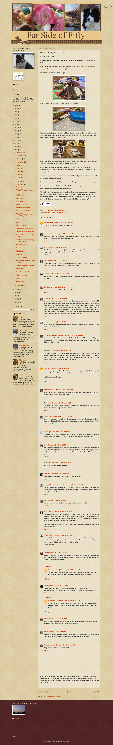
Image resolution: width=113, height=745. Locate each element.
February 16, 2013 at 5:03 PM (62, 511)
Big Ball (21, 375)
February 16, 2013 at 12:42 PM (56, 500)
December (20, 152)
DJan (45, 260)
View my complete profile (21, 90)
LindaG (46, 585)
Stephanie (47, 473)
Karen (46, 618)
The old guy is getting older (25, 231)
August (19, 165)
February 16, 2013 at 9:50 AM (63, 390)
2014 (16, 147)
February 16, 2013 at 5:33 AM (63, 222)
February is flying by (23, 207)
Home (69, 692)
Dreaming (47, 274)
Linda (46, 552)
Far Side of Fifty (53, 570)
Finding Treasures (22, 204)
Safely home (23, 330)
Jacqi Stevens (48, 511)
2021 (16, 124)
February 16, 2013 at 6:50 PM (57, 552)
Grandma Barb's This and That (54, 335)
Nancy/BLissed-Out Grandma (53, 485)
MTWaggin (47, 432)
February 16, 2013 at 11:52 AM (61, 462)
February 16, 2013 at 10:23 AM (62, 416)
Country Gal (48, 416)
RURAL (46, 368)
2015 (16, 143)
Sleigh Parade (20, 195)
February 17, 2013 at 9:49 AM (57, 632)
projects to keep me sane (58, 212)
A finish (21, 317)
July (18, 168)
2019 (16, 131)
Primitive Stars (49, 234)
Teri (45, 247)
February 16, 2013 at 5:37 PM (62, 535)
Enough (18, 248)
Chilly (18, 278)
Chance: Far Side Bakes (23, 211)
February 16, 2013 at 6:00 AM (63, 234)
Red (45, 500)
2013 (16, 150)
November (20, 156)
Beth (45, 287)
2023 (16, 118)
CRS (17, 219)
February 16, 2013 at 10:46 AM (61, 432)
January (19, 285)
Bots (17, 222)
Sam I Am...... (48, 535)
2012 (16, 289)
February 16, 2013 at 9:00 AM (61, 350)
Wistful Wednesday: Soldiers (25, 265)
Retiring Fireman (21, 225)
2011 (16, 292)
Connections (20, 281)
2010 (16, 296)
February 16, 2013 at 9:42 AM (59, 368)
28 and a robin (24, 345)
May (18, 175)
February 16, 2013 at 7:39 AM (57, 260)
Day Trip (19, 187)
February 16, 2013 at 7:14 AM (56, 247)
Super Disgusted (21, 257)
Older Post (95, 692)
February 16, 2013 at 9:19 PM (70, 600)
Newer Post (43, 692)
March (19, 181)
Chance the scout (21, 275)
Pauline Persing (49, 222)
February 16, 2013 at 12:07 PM (60, 473)
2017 (16, 137)
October (19, 159)
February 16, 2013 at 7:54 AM (60, 274)
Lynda (46, 298)
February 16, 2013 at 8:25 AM (57, 298)
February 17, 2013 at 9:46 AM (57, 618)
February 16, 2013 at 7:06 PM (58, 585)
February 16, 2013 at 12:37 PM (73, 485)
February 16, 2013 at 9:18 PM (70, 570)
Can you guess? (21, 198)
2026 (16, 108)
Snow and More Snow (23, 245)
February (20, 184)
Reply (46, 228)
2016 (16, 140)
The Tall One (20, 251)
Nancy (46, 322)
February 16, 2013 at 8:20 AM (56, 287)
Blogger (66, 741)
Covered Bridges (21, 254)
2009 (16, 299)
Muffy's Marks (48, 390)
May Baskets (23, 360)
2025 (16, 112)
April (19, 178)
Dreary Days (20, 269)
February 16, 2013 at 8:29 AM (57, 322)
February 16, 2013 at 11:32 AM (57, 445)
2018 (16, 134)
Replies (48, 566)
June (18, 171)
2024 (16, 115)
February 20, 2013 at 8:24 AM (65, 645)
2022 (16, 121)
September (20, 162)
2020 (16, 127)
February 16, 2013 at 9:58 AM (61, 403)
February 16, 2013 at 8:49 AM (73, 335)
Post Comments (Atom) (54, 696)
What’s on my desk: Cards (24, 228)
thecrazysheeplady (50, 645)
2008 (16, 302)
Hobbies (47, 212)
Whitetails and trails (22, 272)
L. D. (45, 445)
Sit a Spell (19, 201)
